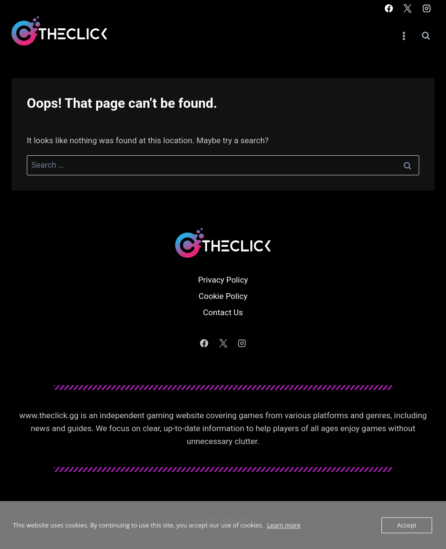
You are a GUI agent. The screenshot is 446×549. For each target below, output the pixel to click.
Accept (407, 525)
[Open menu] (404, 35)
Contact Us (223, 312)
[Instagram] (426, 8)
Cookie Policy (223, 296)
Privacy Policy (223, 280)
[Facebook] (389, 8)
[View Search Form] (426, 36)
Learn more (284, 525)
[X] (408, 8)
